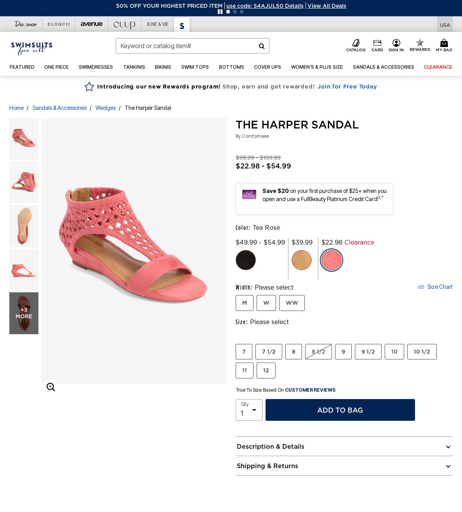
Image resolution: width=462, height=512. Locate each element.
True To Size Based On (285, 390)
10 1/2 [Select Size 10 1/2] (422, 352)
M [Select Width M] (244, 303)
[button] (265, 6)
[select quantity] (249, 410)
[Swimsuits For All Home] (31, 48)
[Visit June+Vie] (157, 24)
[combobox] (193, 46)
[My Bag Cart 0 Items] (445, 45)
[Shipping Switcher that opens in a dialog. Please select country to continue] (444, 24)
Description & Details (270, 446)
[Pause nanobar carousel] (220, 12)
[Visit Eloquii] (58, 24)
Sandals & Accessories (60, 107)
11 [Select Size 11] (244, 370)
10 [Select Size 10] (394, 352)
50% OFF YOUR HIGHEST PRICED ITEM (169, 6)
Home (16, 107)
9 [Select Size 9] (343, 352)
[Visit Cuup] (124, 24)
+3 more (24, 313)
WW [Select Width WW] (292, 303)
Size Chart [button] (435, 286)
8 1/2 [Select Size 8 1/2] (318, 352)
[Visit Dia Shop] (25, 24)
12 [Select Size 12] (266, 370)
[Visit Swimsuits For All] (182, 24)
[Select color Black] (246, 260)
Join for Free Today (347, 86)
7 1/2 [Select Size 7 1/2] (269, 352)
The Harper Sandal (148, 107)
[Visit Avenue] (91, 24)
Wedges (106, 107)
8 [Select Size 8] (293, 352)
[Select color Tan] (302, 260)
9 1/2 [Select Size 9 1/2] (368, 352)
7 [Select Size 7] (244, 352)
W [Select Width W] (266, 303)
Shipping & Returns (267, 466)
